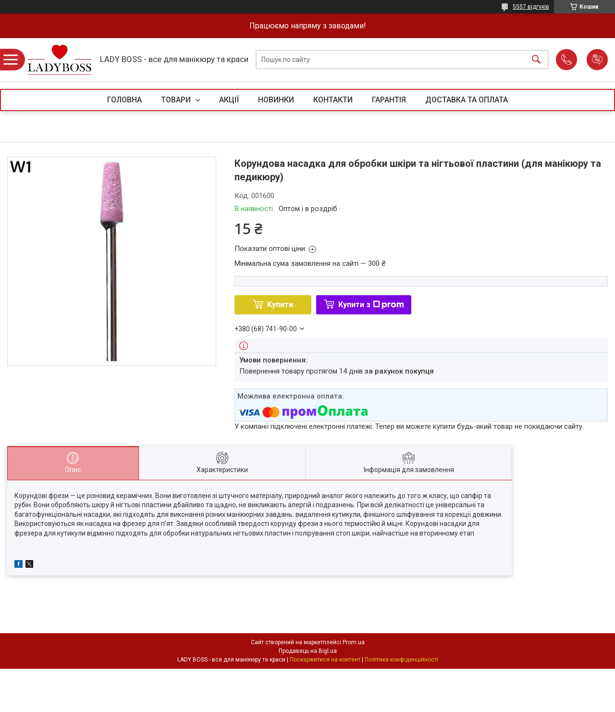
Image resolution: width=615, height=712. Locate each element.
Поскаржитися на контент (325, 659)
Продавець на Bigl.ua (308, 651)
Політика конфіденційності (401, 659)
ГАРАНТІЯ (389, 99)
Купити (280, 304)
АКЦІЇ (229, 99)
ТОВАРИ (177, 99)
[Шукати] (536, 60)
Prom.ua (354, 642)
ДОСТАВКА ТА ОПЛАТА (466, 99)
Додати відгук (597, 59)
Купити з (371, 304)
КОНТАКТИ (333, 99)
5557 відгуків (531, 6)
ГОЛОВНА (124, 99)
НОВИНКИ (276, 99)
